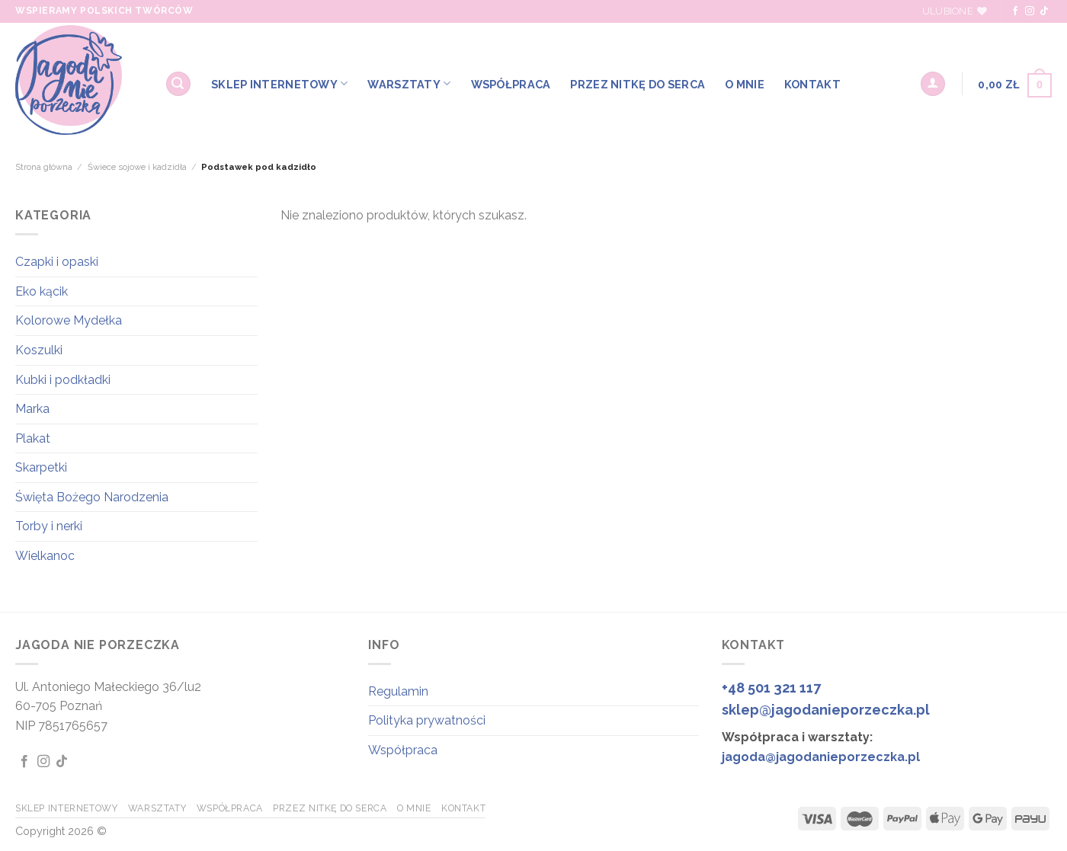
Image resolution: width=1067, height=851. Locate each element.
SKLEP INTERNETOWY (279, 83)
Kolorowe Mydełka (68, 320)
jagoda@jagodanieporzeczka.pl (821, 757)
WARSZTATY (408, 83)
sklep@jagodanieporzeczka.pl (826, 710)
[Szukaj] (178, 84)
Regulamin (398, 691)
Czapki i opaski (56, 261)
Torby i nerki (48, 526)
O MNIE (744, 84)
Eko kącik (41, 291)
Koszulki (38, 350)
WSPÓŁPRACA (511, 84)
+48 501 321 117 (771, 688)
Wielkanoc (45, 556)
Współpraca (402, 750)
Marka (32, 409)
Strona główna (43, 167)
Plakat (32, 438)
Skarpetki (41, 467)
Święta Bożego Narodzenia (91, 497)
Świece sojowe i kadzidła (137, 167)
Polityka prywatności (426, 720)
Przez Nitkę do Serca (637, 84)
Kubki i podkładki (63, 380)
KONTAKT (812, 84)
